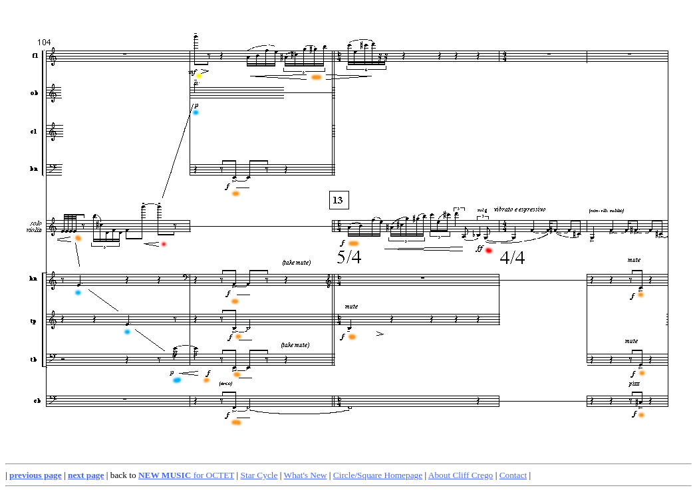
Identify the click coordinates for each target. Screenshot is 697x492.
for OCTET (186, 475)
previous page (35, 475)
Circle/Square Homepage (377, 475)
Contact (513, 475)
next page (86, 475)
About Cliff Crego (460, 475)
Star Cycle (259, 475)
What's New (305, 475)
